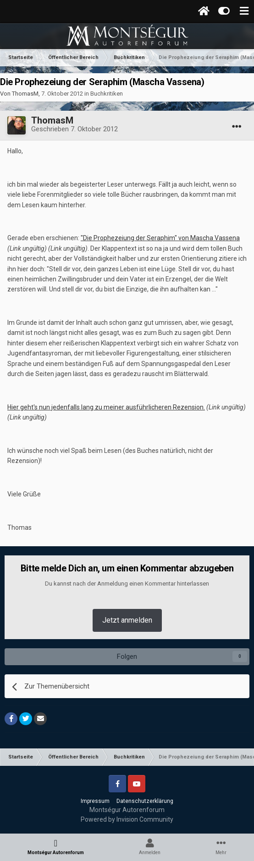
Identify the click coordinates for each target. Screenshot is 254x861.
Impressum (95, 801)
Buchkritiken (106, 93)
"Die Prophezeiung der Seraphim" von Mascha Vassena (160, 238)
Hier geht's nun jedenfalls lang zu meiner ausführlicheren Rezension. (106, 407)
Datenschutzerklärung (144, 801)
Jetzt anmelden (127, 620)
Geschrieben (74, 129)
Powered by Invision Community (127, 819)
